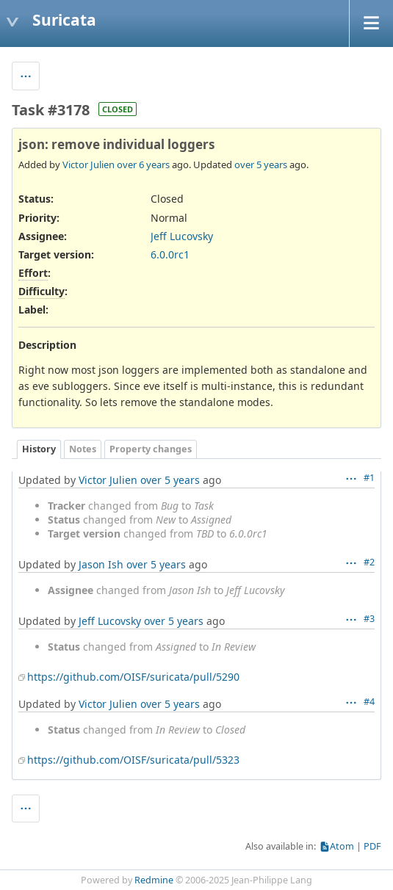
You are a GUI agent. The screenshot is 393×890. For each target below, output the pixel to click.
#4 (369, 701)
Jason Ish (101, 564)
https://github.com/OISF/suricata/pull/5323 (133, 760)
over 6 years (143, 164)
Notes (82, 449)
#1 (369, 477)
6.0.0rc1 (170, 254)
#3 (369, 618)
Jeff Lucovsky (182, 236)
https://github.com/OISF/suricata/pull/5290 (133, 677)
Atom (342, 846)
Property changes (150, 449)
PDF (372, 846)
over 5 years (260, 164)
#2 (369, 562)
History (39, 449)
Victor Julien (88, 164)
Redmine (153, 880)
